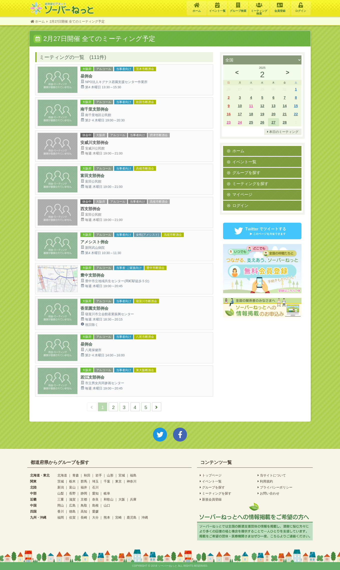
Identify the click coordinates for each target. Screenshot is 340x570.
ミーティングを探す (250, 184)
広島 (72, 505)
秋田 (87, 475)
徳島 (72, 511)
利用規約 (265, 481)
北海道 (62, 475)
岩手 (98, 475)
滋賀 (72, 499)
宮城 (121, 475)
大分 (95, 517)
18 (251, 114)
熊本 (107, 517)
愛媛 (95, 511)
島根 (95, 505)
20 (273, 114)
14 (285, 106)
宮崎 (118, 517)
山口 (107, 505)
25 (251, 122)
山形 (110, 475)
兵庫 (133, 499)
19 (262, 114)
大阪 (121, 499)
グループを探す (246, 173)
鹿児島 (131, 517)
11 (251, 106)
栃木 (72, 481)
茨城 (60, 481)
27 (273, 122)
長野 (72, 493)
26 (262, 122)
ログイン (240, 205)
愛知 (95, 493)
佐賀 (72, 517)
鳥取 (84, 505)
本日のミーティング (283, 132)
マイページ (242, 194)
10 (240, 106)
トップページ (211, 475)
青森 (75, 475)
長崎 (84, 517)
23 (229, 122)
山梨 (60, 493)
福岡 (60, 517)
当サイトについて (272, 475)
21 (285, 114)
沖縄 (144, 517)
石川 (95, 487)
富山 (72, 487)
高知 (84, 511)
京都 (84, 499)
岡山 (60, 505)
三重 (60, 499)
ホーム (238, 151)
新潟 (60, 487)
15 (296, 106)
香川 (60, 511)
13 (273, 106)
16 (229, 114)
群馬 (84, 481)
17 (240, 114)
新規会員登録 (211, 499)
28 (285, 122)
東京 (118, 481)
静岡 (84, 493)
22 (296, 114)
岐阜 (107, 493)
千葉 (107, 481)
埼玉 (95, 481)
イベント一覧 (244, 162)
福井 (84, 487)
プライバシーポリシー (275, 487)
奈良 (95, 499)
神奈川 (131, 481)
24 (240, 122)
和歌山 (108, 499)
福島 (133, 475)
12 (262, 106)
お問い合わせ (268, 493)
